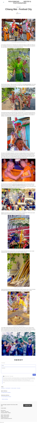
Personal (3, 388)
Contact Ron (27, 405)
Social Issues (13, 388)
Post (34, 374)
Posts (20, 13)
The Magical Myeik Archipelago (6, 392)
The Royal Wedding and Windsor (6, 396)
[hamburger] (3, 2)
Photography (8, 388)
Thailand (18, 388)
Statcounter (2, 422)
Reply (4, 382)
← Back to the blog (4, 399)
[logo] (20, 2)
